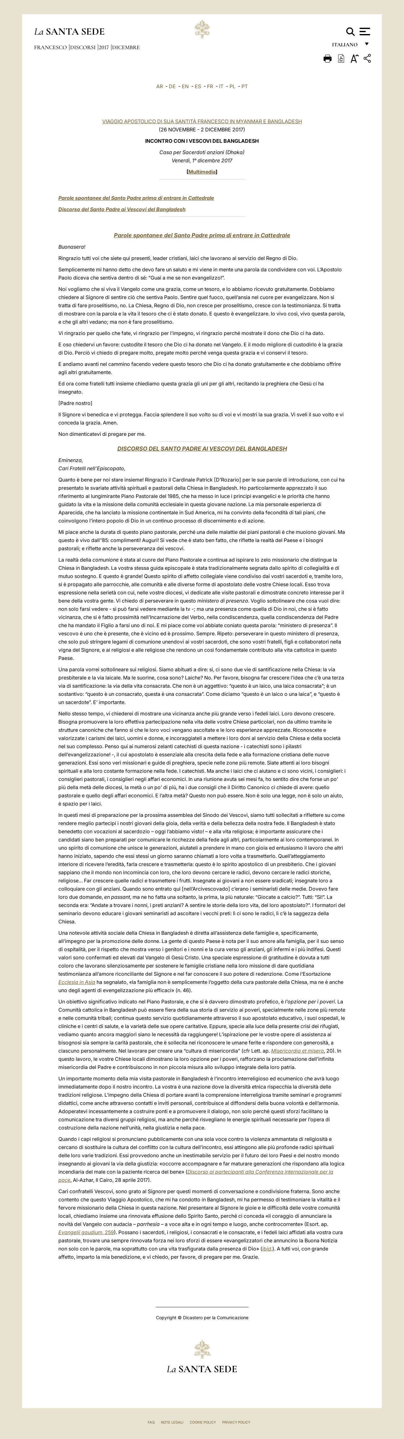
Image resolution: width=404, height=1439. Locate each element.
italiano (346, 46)
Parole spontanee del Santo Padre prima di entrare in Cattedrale (136, 198)
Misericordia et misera (297, 1051)
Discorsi (83, 47)
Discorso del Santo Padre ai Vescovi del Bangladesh (122, 209)
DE (172, 86)
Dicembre (126, 47)
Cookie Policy (203, 1422)
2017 (104, 47)
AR (159, 86)
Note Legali (172, 1422)
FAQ (151, 1422)
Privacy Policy (236, 1422)
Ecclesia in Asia (76, 982)
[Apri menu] (364, 31)
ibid (266, 1248)
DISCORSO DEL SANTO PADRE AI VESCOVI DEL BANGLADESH (202, 448)
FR (210, 86)
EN (185, 86)
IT (221, 86)
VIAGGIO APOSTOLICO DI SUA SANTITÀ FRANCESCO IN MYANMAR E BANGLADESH (202, 121)
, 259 (86, 1232)
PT (244, 86)
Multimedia (202, 172)
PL (232, 86)
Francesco (51, 47)
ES (198, 86)
